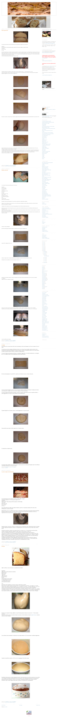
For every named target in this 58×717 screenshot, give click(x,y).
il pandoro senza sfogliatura (45, 148)
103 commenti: (14, 701)
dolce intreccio (44, 149)
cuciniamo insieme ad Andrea (45, 295)
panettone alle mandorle (45, 152)
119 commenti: (14, 541)
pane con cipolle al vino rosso (45, 180)
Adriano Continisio (49, 115)
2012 (43, 244)
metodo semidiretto (44, 279)
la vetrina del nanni (44, 312)
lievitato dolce (7, 702)
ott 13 (45, 257)
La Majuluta (43, 311)
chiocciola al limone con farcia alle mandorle (47, 132)
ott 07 (45, 258)
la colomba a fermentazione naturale (46, 121)
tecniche (43, 287)
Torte (42, 288)
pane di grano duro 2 (44, 192)
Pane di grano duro (5, 30)
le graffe (43, 156)
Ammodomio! (44, 293)
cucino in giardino (44, 296)
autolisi (43, 266)
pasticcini (43, 281)
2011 (43, 245)
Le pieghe (3, 345)
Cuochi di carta (44, 297)
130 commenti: (14, 165)
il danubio (43, 164)
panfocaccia (43, 165)
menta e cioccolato (44, 316)
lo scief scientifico (44, 313)
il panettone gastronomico (45, 163)
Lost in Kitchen (44, 315)
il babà (43, 158)
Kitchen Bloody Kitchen (45, 308)
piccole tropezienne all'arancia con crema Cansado (48, 126)
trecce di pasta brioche (45, 135)
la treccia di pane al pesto (45, 182)
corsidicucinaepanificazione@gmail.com (50, 43)
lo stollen (43, 131)
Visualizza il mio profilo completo (50, 109)
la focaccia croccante (44, 185)
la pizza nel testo (44, 184)
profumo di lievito (44, 115)
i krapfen (43, 155)
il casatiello (43, 188)
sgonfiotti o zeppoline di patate (46, 183)
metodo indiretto (13, 542)
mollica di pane (44, 317)
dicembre (45, 251)
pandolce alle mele (44, 153)
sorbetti (43, 285)
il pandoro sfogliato (44, 147)
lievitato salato (7, 542)
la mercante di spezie (44, 310)
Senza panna (43, 323)
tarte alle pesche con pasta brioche (46, 134)
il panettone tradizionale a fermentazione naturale (48, 122)
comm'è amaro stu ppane (45, 294)
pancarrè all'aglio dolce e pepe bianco (46, 177)
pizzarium (43, 282)
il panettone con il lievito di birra (46, 151)
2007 (43, 250)
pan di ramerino (44, 129)
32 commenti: (14, 340)
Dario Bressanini (44, 298)
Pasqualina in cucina (44, 319)
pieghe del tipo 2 (34, 614)
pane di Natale (44, 150)
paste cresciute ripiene (44, 178)
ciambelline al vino (44, 230)
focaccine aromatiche (44, 189)
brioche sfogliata (44, 124)
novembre (45, 252)
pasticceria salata (44, 280)
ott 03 (45, 259)
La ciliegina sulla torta (45, 309)
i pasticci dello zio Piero (45, 307)
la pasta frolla (43, 222)
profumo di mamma (44, 320)
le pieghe (43, 223)
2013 (43, 243)
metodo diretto (44, 277)
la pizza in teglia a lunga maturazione (46, 179)
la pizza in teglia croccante (45, 168)
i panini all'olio (44, 181)
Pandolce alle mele (5, 170)
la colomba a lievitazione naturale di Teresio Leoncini (48, 128)
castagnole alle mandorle (45, 231)
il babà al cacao (44, 146)
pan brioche (43, 157)
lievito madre (43, 276)
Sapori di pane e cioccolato (45, 322)
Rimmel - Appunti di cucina (45, 321)
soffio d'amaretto (44, 216)
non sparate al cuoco (44, 318)
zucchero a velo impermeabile (45, 238)
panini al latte (43, 186)
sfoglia (43, 284)
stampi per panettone (44, 237)
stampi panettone (44, 286)
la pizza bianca (44, 187)
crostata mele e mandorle (45, 217)
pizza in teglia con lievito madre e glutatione (47, 162)
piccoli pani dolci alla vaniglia (45, 123)
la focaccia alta (44, 190)
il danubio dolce (44, 125)
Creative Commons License (46, 116)
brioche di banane (44, 136)
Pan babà (3, 546)
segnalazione (43, 283)
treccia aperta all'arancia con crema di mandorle (48, 133)
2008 (43, 249)
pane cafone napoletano (45, 167)
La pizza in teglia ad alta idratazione (8, 471)
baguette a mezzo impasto (45, 166)
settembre (45, 262)
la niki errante (43, 314)
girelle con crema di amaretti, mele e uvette (47, 130)
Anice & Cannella (44, 292)
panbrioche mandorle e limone (45, 127)
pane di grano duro (44, 191)
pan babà (43, 154)
